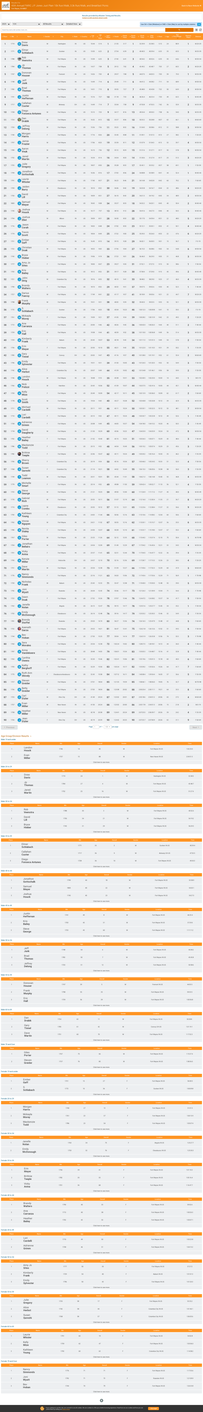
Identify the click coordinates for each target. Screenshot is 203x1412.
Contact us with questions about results (94, 18)
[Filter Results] (196, 30)
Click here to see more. (101, 762)
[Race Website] (6, 6)
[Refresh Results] (200, 30)
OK (199, 24)
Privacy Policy (66, 1409)
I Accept (153, 1408)
